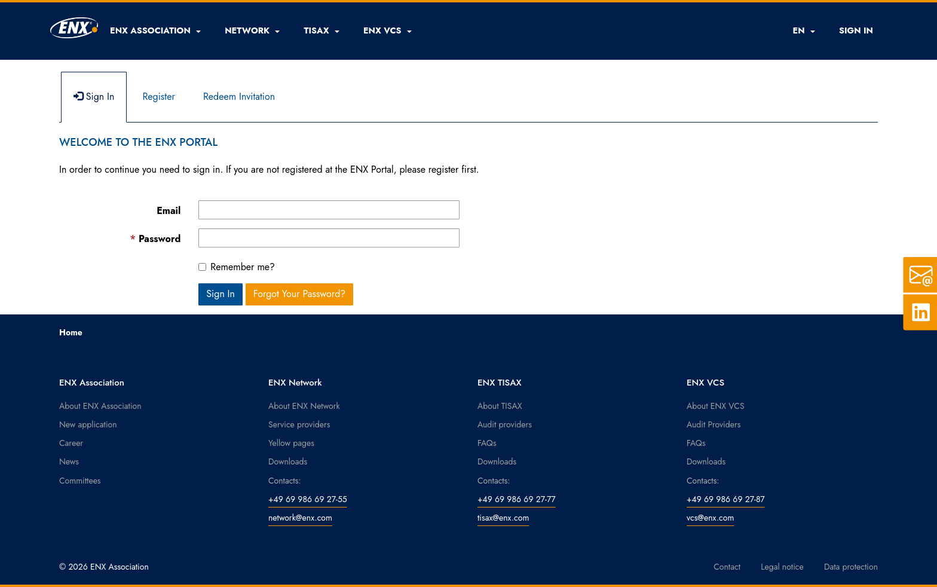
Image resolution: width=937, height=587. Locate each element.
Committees (80, 481)
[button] (155, 30)
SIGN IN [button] (856, 30)
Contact (727, 567)
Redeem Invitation (239, 96)
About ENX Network (304, 406)
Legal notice (782, 567)
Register (158, 96)
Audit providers (504, 424)
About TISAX (499, 406)
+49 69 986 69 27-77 (516, 499)
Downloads (287, 461)
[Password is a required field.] (329, 237)
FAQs (487, 443)
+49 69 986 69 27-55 (307, 499)
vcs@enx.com (710, 518)
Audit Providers (713, 424)
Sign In (94, 96)
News (69, 461)
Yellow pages (291, 443)
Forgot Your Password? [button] (299, 294)
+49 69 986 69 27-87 (726, 499)
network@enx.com (300, 518)
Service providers (299, 424)
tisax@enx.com (503, 518)
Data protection (851, 567)
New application (88, 424)
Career (71, 443)
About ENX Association (100, 406)
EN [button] (803, 30)
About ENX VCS (716, 406)
